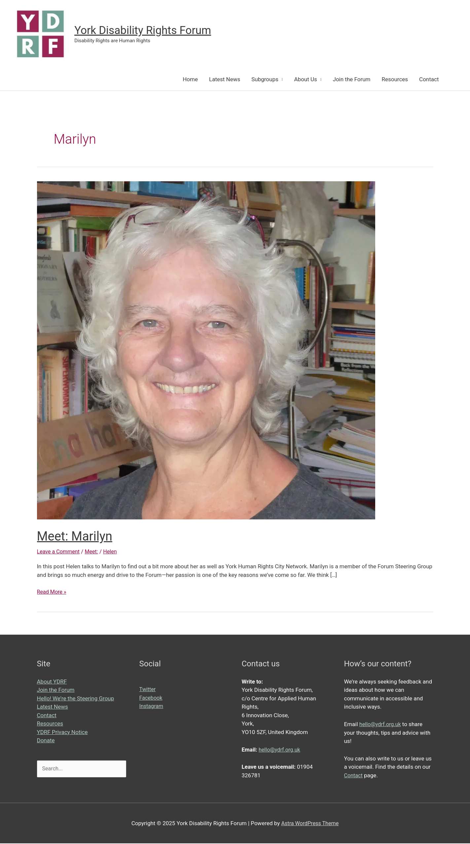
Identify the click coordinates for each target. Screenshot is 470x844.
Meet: (94, 552)
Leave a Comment (59, 552)
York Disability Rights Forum (147, 30)
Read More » (52, 592)
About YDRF (52, 682)
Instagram (152, 706)
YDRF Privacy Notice (62, 732)
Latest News (224, 80)
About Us (305, 80)
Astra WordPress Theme (310, 823)
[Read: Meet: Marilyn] (206, 350)
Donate (46, 741)
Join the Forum (352, 80)
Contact (429, 80)
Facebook (151, 698)
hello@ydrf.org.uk (281, 750)
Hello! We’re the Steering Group (75, 699)
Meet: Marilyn (77, 537)
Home (190, 80)
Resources (394, 80)
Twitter (148, 689)
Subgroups (264, 80)
